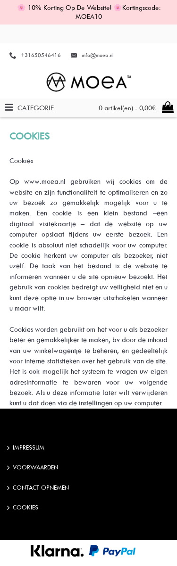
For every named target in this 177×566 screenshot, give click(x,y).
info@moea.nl (98, 54)
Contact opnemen (38, 488)
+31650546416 (41, 54)
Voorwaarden (32, 468)
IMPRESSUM (25, 448)
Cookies (22, 508)
